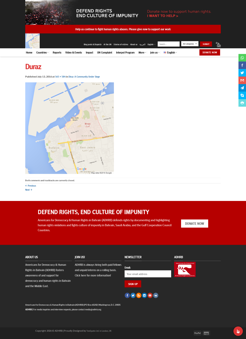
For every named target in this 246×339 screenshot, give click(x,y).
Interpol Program (125, 52)
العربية (142, 44)
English (151, 44)
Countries (42, 52)
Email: (128, 267)
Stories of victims (121, 44)
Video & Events (73, 52)
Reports (57, 52)
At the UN (107, 44)
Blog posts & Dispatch (92, 44)
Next (28, 189)
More (142, 52)
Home (29, 52)
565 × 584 (60, 76)
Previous (30, 185)
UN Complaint (104, 52)
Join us (155, 52)
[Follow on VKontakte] (155, 295)
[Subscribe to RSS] (138, 295)
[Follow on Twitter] (133, 295)
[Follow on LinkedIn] (144, 295)
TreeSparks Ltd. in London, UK (98, 330)
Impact (89, 52)
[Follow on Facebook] (127, 295)
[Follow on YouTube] (150, 295)
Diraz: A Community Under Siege (84, 76)
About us (133, 44)
